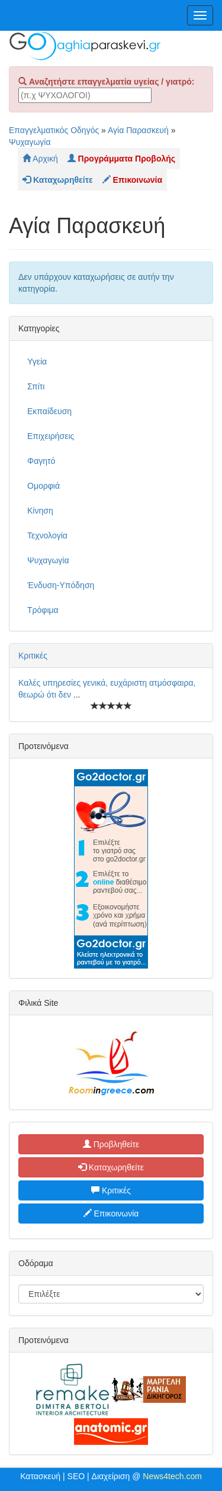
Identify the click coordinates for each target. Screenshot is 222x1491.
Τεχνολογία (47, 535)
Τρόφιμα (43, 610)
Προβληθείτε (111, 1144)
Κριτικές (32, 655)
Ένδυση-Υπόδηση (60, 585)
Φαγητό (41, 461)
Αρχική (40, 158)
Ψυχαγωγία (30, 142)
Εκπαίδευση (49, 411)
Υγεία (37, 361)
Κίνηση (40, 510)
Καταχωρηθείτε (111, 1167)
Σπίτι (35, 386)
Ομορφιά (43, 485)
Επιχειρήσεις (50, 436)
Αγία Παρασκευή (138, 130)
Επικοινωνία (111, 1213)
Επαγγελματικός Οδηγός (54, 130)
